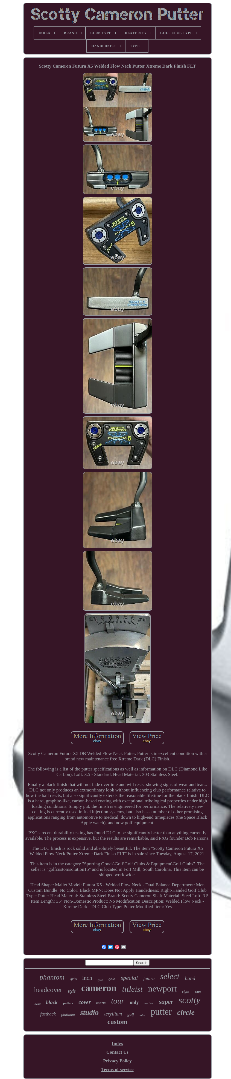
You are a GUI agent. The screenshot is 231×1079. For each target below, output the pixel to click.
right (185, 991)
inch (87, 978)
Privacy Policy (117, 1060)
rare (198, 991)
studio (89, 1012)
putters (68, 1003)
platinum (68, 1014)
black (51, 1002)
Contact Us (117, 1052)
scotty (189, 1000)
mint (142, 1015)
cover (84, 1002)
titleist (132, 988)
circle (186, 1012)
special (129, 977)
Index (117, 1043)
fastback (48, 1014)
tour (117, 1000)
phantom (52, 977)
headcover (48, 989)
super (166, 1001)
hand (190, 978)
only (134, 1002)
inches (148, 1003)
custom (117, 1021)
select (170, 976)
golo (112, 979)
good (100, 979)
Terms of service (117, 1069)
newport (162, 988)
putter (161, 1012)
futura (149, 978)
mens (101, 1003)
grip (73, 979)
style (72, 991)
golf (130, 1014)
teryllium (113, 1014)
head (37, 1003)
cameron (99, 988)
